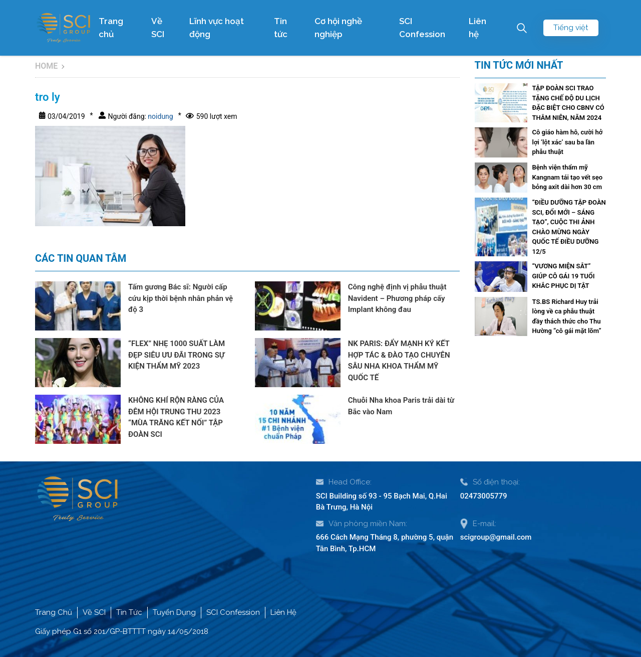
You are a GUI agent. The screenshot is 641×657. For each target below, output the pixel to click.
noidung (159, 116)
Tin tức (280, 27)
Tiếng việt (570, 27)
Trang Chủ (53, 612)
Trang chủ (111, 27)
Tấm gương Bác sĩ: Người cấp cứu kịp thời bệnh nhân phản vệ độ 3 (180, 298)
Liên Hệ (283, 612)
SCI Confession (422, 27)
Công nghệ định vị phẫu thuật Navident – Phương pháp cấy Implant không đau (397, 298)
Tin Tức (129, 612)
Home (46, 66)
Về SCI (157, 27)
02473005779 (483, 496)
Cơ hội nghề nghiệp (338, 27)
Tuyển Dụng (174, 612)
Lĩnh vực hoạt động (216, 27)
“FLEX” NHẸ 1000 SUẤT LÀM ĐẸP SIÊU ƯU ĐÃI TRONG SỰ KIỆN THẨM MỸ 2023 (176, 355)
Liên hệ (477, 27)
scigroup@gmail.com (496, 537)
